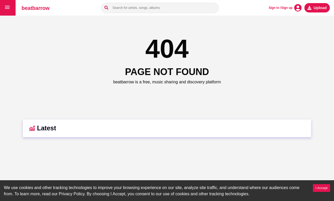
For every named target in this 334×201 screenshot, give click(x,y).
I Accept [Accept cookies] (322, 188)
